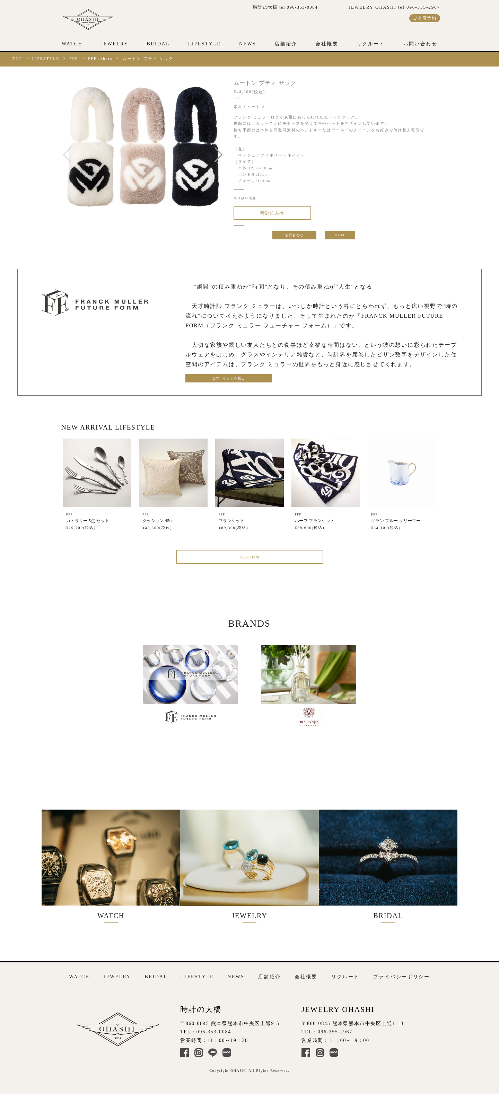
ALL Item (249, 560)
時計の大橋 (268, 213)
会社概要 (326, 43)
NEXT (340, 237)
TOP (17, 58)
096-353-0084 (213, 1027)
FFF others (100, 58)
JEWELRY (115, 43)
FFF (73, 58)
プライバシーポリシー (401, 973)
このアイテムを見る (218, 380)
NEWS (247, 43)
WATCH (72, 43)
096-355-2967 (335, 1027)
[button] (218, 155)
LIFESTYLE (204, 43)
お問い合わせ (420, 43)
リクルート (371, 43)
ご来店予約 (425, 18)
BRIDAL (158, 43)
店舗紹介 (285, 43)
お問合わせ (294, 237)
